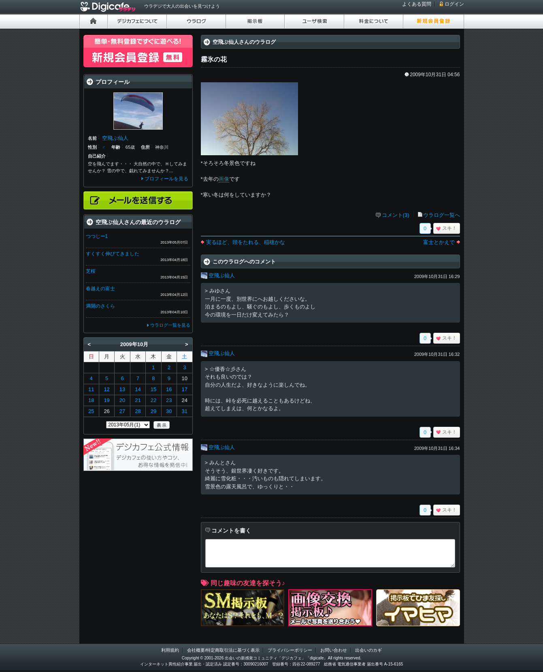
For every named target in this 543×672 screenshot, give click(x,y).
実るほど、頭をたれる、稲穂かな (245, 242)
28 (138, 411)
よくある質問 (416, 4)
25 (91, 411)
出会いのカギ (368, 650)
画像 (224, 179)
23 (169, 400)
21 (138, 400)
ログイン (454, 4)
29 (153, 411)
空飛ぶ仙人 (222, 275)
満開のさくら (100, 306)
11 (91, 389)
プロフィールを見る (166, 179)
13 (122, 389)
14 (138, 389)
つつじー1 (97, 236)
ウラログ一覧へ (441, 215)
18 (91, 400)
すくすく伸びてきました (112, 254)
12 (106, 389)
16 (169, 389)
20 (122, 400)
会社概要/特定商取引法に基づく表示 (223, 650)
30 (169, 411)
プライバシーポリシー (290, 650)
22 (153, 400)
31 (184, 411)
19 (106, 400)
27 (122, 411)
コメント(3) (395, 215)
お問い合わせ (333, 650)
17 (184, 389)
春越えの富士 (100, 288)
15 (153, 389)
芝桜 (91, 271)
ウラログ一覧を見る (170, 325)
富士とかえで (439, 242)
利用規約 (170, 650)
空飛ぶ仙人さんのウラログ (244, 42)
